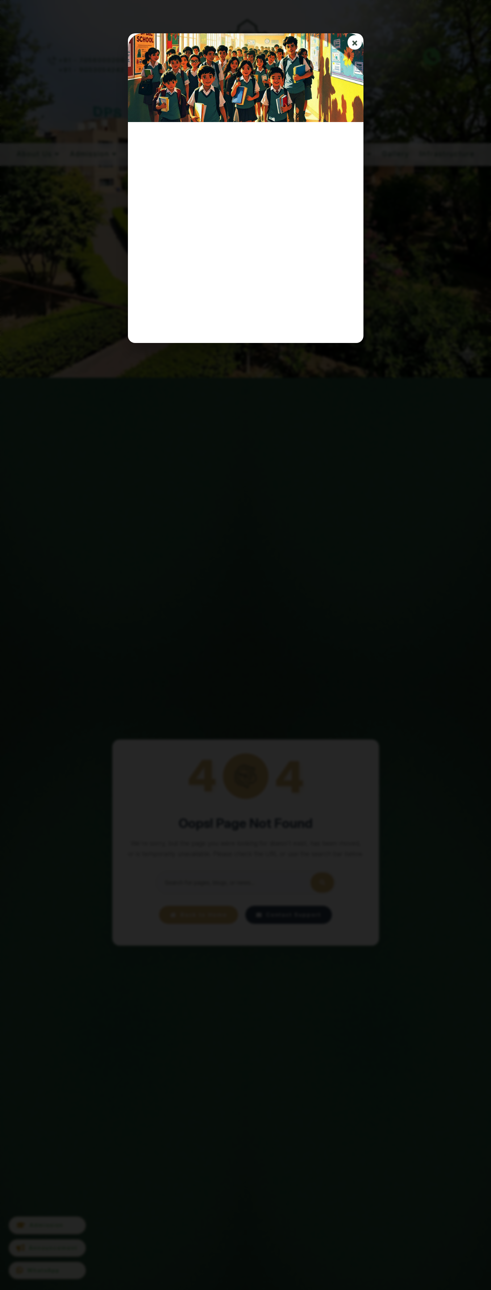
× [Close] (354, 43)
